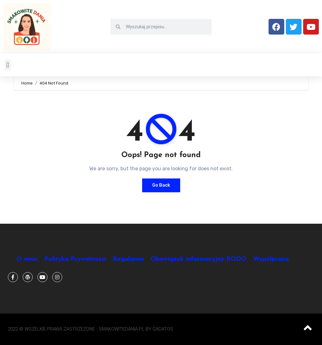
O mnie (27, 259)
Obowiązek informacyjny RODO (199, 259)
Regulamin (128, 259)
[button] (8, 65)
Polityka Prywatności (75, 259)
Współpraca (271, 259)
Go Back (161, 185)
